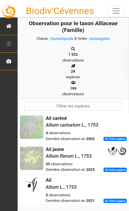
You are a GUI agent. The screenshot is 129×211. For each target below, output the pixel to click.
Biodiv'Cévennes (60, 10)
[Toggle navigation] (116, 11)
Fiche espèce (115, 139)
